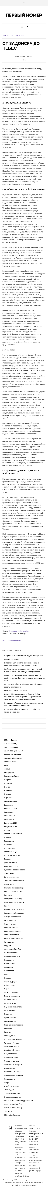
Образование (9, 985)
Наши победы (9, 971)
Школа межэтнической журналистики (18, 1101)
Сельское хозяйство (12, 1046)
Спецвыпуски (9, 1068)
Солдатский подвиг (11, 659)
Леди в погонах (10, 924)
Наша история (9, 964)
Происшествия (10, 1018)
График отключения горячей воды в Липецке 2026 (23, 656)
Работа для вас (10, 1021)
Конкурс (7, 906)
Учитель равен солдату (13, 1097)
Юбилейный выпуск (12, 1115)
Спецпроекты (9, 1079)
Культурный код (17, 36)
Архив (6, 765)
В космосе (8, 783)
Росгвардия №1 (10, 1036)
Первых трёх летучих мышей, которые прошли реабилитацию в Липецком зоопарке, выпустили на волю (24, 678)
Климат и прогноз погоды (14, 888)
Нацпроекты (9, 960)
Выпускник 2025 (10, 823)
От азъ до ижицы (11, 992)
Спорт (6, 1083)
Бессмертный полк (11, 776)
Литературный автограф (13, 938)
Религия (7, 1032)
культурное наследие (12, 917)
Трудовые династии (12, 1093)
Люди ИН (7, 946)
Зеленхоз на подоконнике (14, 881)
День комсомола (10, 863)
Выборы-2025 (9, 819)
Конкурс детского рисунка (14, 909)
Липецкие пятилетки (12, 935)
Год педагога (9, 841)
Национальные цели (12, 956)
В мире (7, 787)
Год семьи (8, 845)
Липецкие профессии (12, 931)
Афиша (5, 36)
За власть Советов (11, 877)
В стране (7, 794)
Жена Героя (9, 873)
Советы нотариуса (11, 1061)
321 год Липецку (10, 744)
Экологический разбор (13, 1104)
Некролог (8, 974)
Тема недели (9, 1090)
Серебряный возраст (12, 1050)
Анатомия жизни (10, 762)
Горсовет (7, 859)
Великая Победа (10, 801)
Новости (7, 978)
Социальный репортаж (13, 1065)
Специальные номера (12, 1072)
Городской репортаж (12, 855)
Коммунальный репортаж (14, 902)
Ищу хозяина (9, 884)
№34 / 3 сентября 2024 (12, 641)
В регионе (8, 790)
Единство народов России (14, 870)
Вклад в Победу (10, 809)
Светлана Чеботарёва (19, 631)
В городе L (8, 780)
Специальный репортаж (13, 1075)
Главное (7, 837)
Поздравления (10, 1010)
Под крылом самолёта (13, 1007)
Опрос (6, 989)
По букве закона (10, 1000)
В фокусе (7, 798)
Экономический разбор (13, 1108)
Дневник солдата (11, 866)
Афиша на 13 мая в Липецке (15, 690)
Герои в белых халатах (13, 834)
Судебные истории (11, 1086)
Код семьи (8, 895)
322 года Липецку (11, 747)
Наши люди (8, 967)
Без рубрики (9, 772)
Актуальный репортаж (13, 758)
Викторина (8, 805)
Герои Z (7, 830)
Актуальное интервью (12, 754)
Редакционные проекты (13, 1025)
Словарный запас (11, 1057)
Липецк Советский (11, 928)
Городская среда (10, 852)
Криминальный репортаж (14, 913)
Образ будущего (10, 982)
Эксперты (8, 1111)
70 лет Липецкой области (14, 751)
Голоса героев (9, 848)
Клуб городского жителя (13, 891)
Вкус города (9, 812)
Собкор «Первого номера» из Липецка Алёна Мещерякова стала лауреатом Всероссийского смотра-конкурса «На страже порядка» (22, 696)
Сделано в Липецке (12, 1043)
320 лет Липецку (10, 740)
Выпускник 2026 (10, 827)
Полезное (8, 1014)
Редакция (8, 1028)
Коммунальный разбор (13, 899)
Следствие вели (10, 1054)
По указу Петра (10, 1003)
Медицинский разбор (12, 949)
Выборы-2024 (9, 816)
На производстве (11, 953)
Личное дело (9, 942)
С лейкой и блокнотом (13, 1039)
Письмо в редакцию (12, 996)
